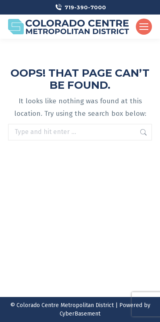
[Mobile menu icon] (144, 27)
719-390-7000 (85, 7)
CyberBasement (80, 313)
